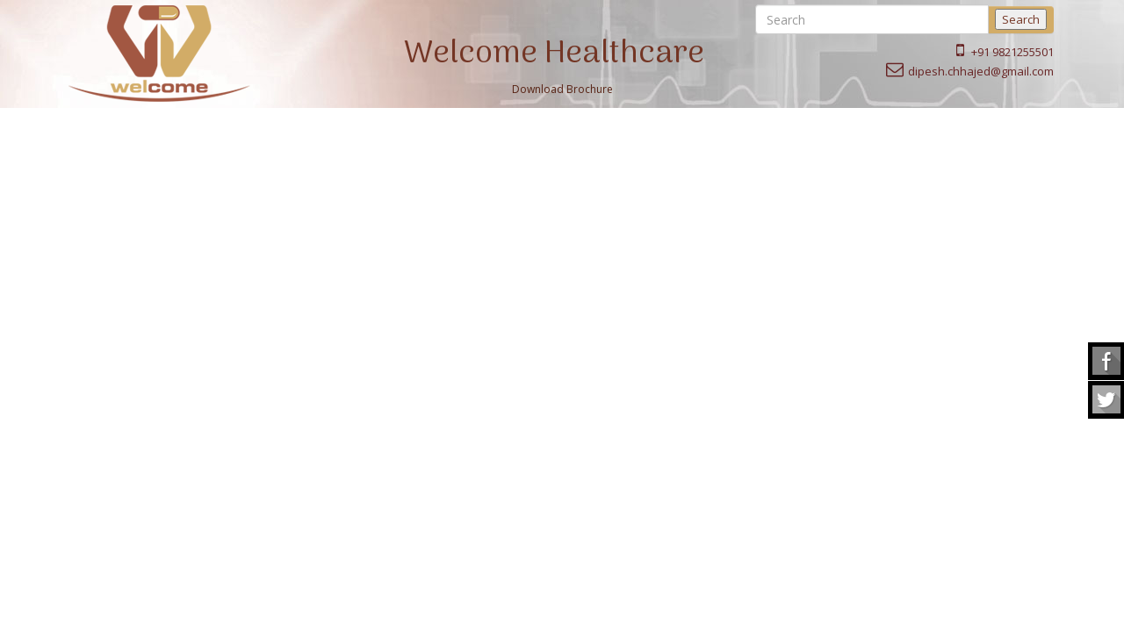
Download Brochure (562, 89)
